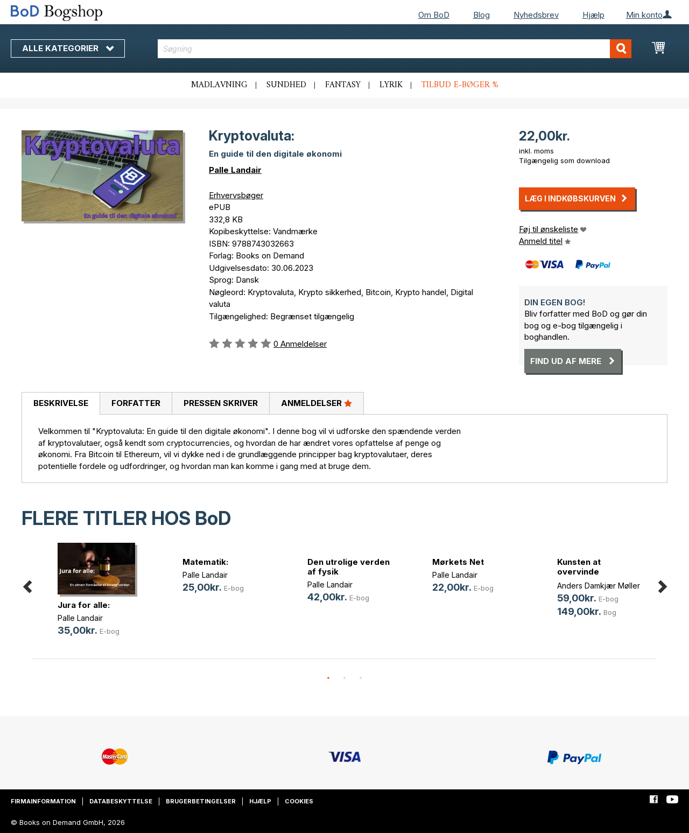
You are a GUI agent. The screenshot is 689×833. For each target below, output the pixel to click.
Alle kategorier (68, 48)
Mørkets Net (458, 562)
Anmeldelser (316, 403)
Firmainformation (43, 801)
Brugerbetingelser (201, 801)
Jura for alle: (84, 605)
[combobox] (394, 48)
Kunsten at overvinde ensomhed (579, 571)
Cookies (299, 801)
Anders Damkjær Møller (598, 585)
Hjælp (593, 15)
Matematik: (205, 562)
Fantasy (343, 85)
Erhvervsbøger (236, 195)
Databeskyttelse (120, 801)
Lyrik (391, 85)
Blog (481, 15)
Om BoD (433, 15)
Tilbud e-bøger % (459, 85)
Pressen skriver (221, 403)
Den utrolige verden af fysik (348, 567)
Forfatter (135, 403)
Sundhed (286, 85)
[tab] (61, 404)
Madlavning (219, 85)
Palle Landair (235, 170)
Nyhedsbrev (536, 15)
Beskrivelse (60, 403)
